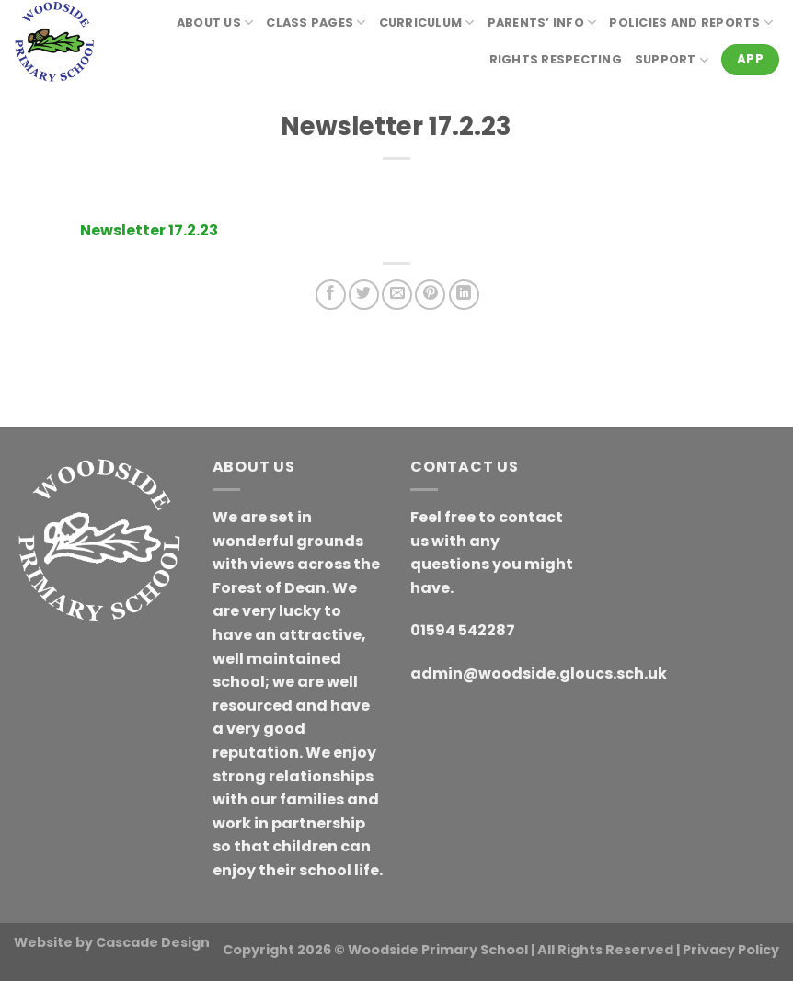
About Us (215, 22)
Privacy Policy (731, 950)
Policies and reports (691, 22)
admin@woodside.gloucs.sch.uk (538, 673)
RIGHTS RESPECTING (555, 59)
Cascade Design (153, 942)
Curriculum (427, 22)
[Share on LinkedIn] (464, 294)
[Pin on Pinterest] (430, 294)
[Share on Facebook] (331, 294)
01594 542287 (462, 630)
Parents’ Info (542, 22)
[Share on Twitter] (364, 294)
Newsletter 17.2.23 (149, 230)
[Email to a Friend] (397, 294)
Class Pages (315, 22)
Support (671, 60)
